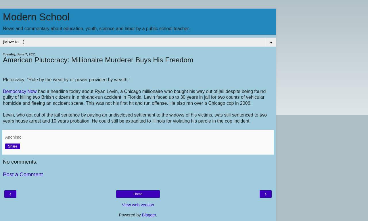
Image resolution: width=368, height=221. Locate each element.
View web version (138, 205)
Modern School (36, 16)
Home (138, 194)
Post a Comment (23, 174)
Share (12, 146)
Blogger (149, 215)
